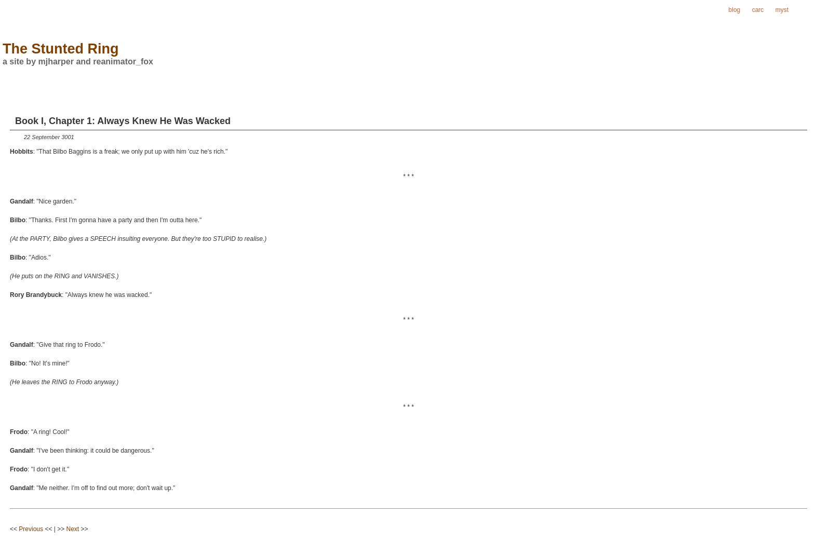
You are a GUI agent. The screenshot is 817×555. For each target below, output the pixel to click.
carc (758, 9)
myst (781, 9)
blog (735, 9)
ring (806, 9)
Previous (31, 529)
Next (72, 529)
